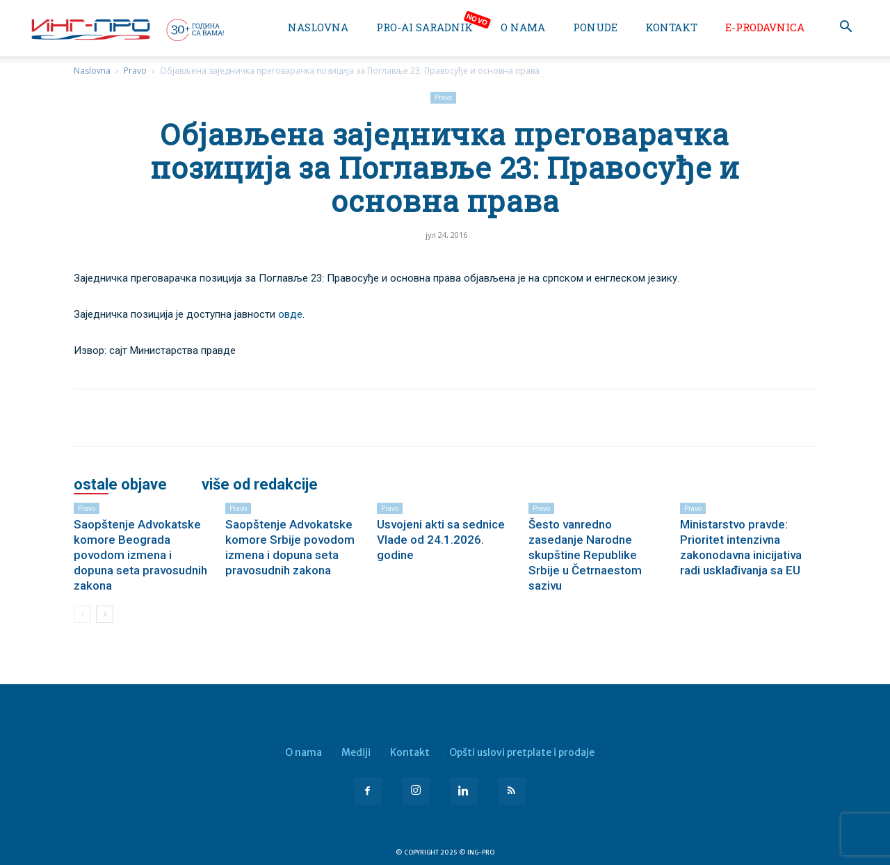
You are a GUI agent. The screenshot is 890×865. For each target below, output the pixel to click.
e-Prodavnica (764, 27)
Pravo (135, 70)
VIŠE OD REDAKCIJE (260, 484)
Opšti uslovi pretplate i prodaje (521, 752)
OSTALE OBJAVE (120, 484)
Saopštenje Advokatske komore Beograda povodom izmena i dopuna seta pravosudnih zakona (140, 554)
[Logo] (126, 29)
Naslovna (318, 27)
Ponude (595, 27)
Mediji (356, 752)
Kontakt (671, 27)
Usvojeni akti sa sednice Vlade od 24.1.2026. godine (441, 539)
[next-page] (104, 614)
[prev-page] (82, 614)
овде (290, 314)
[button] (845, 28)
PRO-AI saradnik (424, 27)
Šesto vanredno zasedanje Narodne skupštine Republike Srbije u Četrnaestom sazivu (585, 554)
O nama (523, 27)
